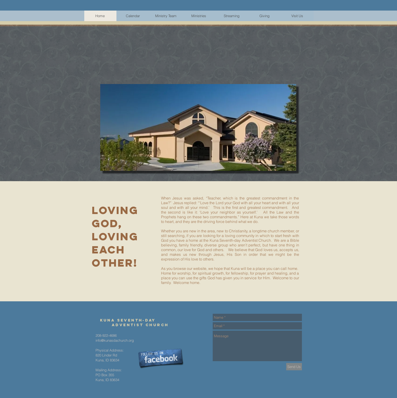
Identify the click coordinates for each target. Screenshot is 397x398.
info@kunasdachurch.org (115, 340)
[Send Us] (294, 366)
